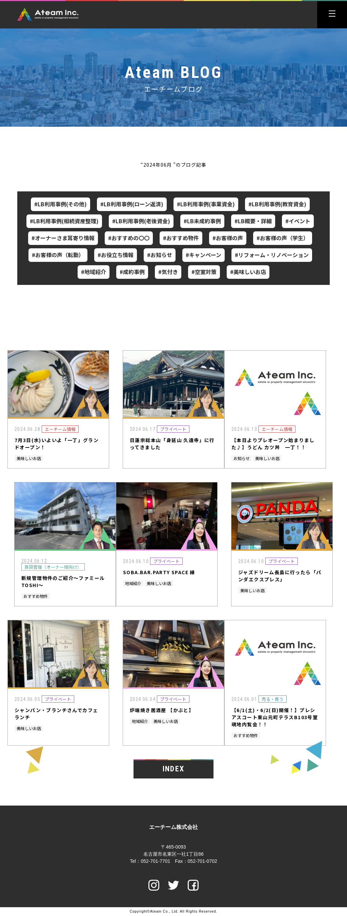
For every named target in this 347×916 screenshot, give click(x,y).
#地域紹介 (93, 272)
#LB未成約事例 (202, 221)
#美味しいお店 (248, 272)
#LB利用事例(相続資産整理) (64, 221)
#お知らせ (159, 255)
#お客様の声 (227, 238)
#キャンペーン (203, 255)
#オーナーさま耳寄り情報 (63, 238)
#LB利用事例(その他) (60, 204)
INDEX (173, 769)
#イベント (297, 221)
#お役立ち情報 (116, 255)
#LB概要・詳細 (253, 221)
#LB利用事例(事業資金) (206, 204)
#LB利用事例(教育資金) (277, 204)
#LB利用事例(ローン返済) (131, 204)
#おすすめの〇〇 (128, 238)
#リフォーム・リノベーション (272, 255)
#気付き (168, 272)
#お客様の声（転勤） (58, 255)
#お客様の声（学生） (283, 238)
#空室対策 (204, 272)
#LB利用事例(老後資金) (141, 221)
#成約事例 (132, 272)
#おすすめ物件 (181, 238)
